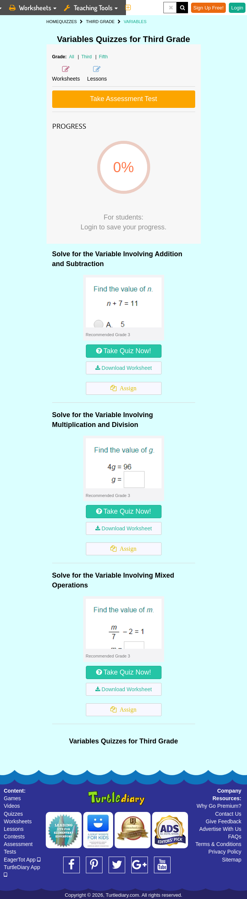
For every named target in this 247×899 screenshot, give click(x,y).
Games (12, 798)
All (71, 56)
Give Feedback (223, 821)
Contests (14, 837)
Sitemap (231, 860)
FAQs (234, 837)
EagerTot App (22, 860)
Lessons (13, 829)
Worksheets (18, 821)
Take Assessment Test (123, 99)
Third (87, 56)
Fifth (103, 56)
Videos (12, 806)
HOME (53, 21)
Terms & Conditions (218, 844)
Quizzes (13, 814)
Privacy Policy (224, 852)
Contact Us (228, 814)
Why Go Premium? (219, 806)
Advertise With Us (220, 829)
